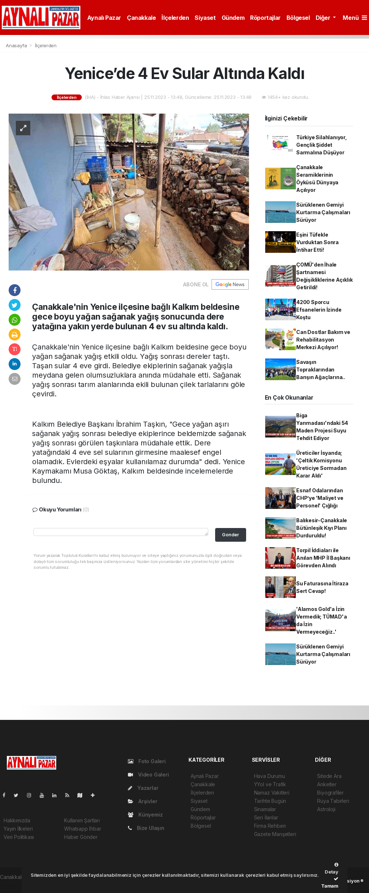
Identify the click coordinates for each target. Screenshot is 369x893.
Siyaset (205, 17)
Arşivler (142, 801)
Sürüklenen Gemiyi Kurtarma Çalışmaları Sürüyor (323, 212)
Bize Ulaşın (146, 828)
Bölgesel (298, 17)
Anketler (326, 784)
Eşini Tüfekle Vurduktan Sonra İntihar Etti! (317, 242)
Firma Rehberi (270, 826)
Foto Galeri (147, 761)
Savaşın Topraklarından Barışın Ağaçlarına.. (320, 369)
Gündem (233, 17)
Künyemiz (145, 814)
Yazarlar (143, 788)
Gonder (230, 534)
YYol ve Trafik (270, 784)
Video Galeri (148, 774)
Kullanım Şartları (82, 820)
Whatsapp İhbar (82, 829)
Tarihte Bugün (270, 801)
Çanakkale (141, 17)
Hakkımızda (17, 820)
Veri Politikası (19, 837)
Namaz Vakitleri (271, 792)
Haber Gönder (81, 837)
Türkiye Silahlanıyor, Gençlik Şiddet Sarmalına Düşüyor (321, 144)
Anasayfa (17, 45)
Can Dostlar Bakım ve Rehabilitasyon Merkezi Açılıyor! (323, 339)
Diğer (324, 17)
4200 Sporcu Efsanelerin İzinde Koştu (319, 309)
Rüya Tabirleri (333, 801)
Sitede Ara (329, 776)
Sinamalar (265, 809)
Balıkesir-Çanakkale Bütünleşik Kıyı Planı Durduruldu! (321, 527)
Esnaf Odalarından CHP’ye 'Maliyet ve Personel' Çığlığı (319, 498)
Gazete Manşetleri (275, 834)
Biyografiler (330, 792)
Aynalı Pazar (104, 17)
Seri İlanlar (266, 817)
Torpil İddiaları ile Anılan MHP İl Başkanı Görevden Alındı (323, 557)
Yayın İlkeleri (18, 829)
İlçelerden (175, 17)
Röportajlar (265, 17)
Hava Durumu (269, 776)
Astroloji (326, 809)
